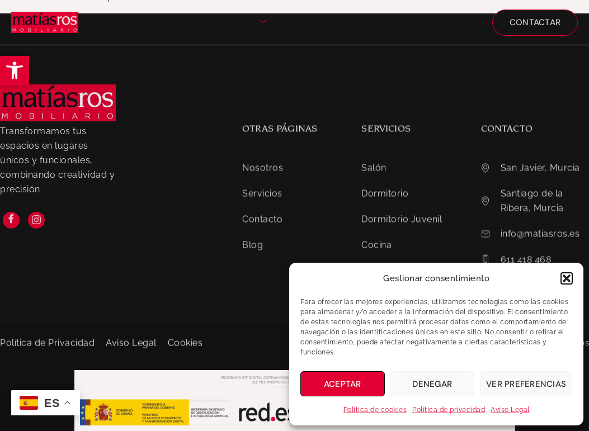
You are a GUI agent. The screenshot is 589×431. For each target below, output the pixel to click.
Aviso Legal (510, 410)
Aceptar (342, 384)
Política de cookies (375, 410)
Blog (365, 22)
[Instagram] (36, 240)
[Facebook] (11, 240)
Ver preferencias (526, 384)
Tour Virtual (312, 22)
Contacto (412, 22)
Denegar (432, 384)
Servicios (242, 22)
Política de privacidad (448, 410)
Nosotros (179, 22)
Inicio (131, 22)
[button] (14, 70)
